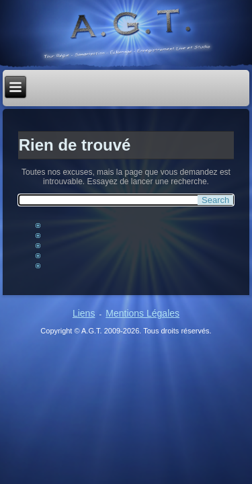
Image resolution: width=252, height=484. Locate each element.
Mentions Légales (142, 313)
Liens (84, 313)
